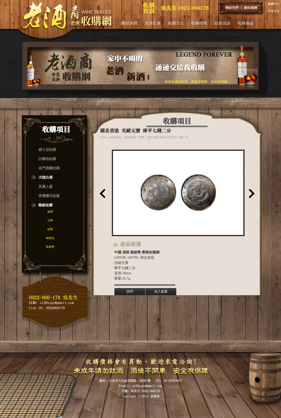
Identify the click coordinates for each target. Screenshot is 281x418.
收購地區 (245, 23)
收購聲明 (199, 23)
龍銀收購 (45, 205)
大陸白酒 (45, 177)
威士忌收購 (47, 150)
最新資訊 (222, 23)
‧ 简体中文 (271, 11)
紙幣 (50, 229)
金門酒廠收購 (49, 168)
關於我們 (129, 23)
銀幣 (50, 211)
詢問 (130, 291)
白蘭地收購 (47, 159)
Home (103, 137)
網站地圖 (250, 7)
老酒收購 (153, 23)
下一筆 (250, 195)
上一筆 (101, 195)
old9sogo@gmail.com (57, 302)
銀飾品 (50, 238)
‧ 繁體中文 (271, 3)
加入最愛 (161, 291)
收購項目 (115, 137)
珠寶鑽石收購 (49, 196)
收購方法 (176, 23)
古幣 (50, 220)
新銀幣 (50, 246)
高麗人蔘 (45, 186)
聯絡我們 (232, 7)
